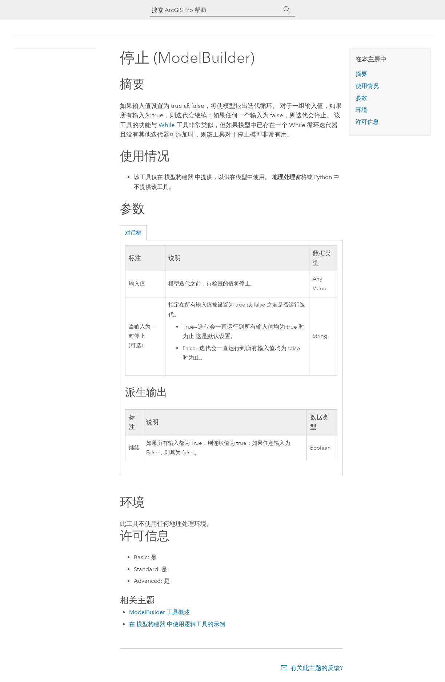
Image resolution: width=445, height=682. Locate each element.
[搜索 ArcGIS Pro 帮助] (215, 10)
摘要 (361, 73)
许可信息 (367, 121)
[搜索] (287, 9)
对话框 (133, 233)
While (167, 125)
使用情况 (367, 85)
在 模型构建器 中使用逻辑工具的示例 (177, 624)
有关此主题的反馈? (316, 667)
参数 (361, 97)
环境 (361, 109)
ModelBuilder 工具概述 (159, 612)
